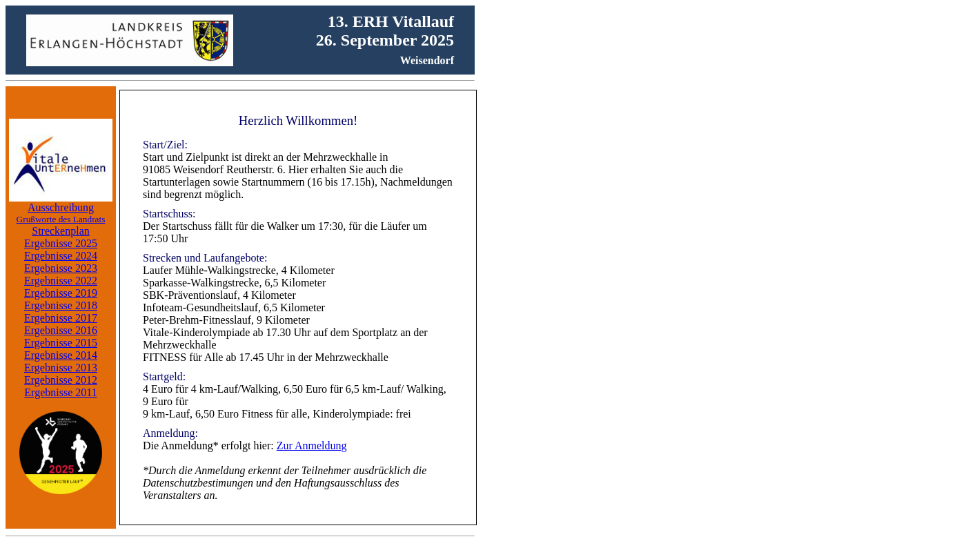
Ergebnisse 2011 (60, 392)
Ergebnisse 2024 (60, 256)
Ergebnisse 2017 (60, 318)
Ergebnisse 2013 (60, 367)
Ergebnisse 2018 (60, 305)
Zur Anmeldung (312, 445)
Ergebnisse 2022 (60, 280)
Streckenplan (61, 231)
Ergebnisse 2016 (60, 330)
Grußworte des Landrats (61, 219)
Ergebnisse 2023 (60, 268)
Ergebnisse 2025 (60, 243)
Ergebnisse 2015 (60, 343)
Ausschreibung (61, 207)
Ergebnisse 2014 (60, 355)
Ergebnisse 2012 (60, 380)
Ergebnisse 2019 (60, 293)
